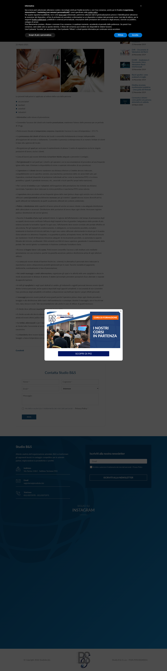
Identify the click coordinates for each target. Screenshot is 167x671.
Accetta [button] (135, 35)
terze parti (62, 15)
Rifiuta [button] (120, 35)
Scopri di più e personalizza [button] (40, 35)
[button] (141, 6)
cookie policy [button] (92, 12)
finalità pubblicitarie (39, 20)
